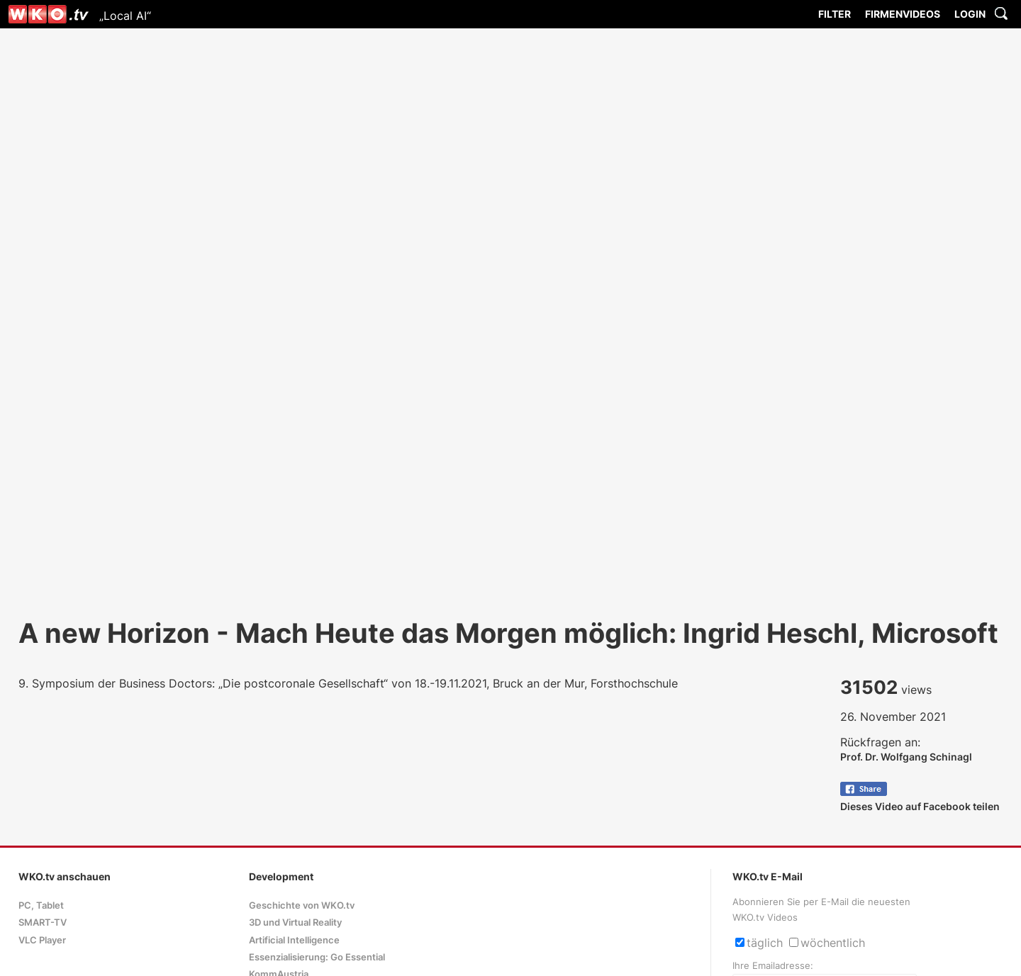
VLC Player (42, 940)
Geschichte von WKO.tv (302, 905)
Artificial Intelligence (294, 940)
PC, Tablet (41, 905)
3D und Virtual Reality (295, 922)
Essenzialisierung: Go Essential (317, 957)
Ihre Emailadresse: (772, 965)
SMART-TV (42, 922)
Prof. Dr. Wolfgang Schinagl (906, 757)
